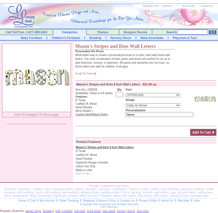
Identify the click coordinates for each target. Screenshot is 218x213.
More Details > (84, 110)
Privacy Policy (148, 200)
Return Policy (107, 200)
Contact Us (207, 6)
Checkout (167, 6)
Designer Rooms (135, 32)
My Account (188, 6)
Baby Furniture (31, 37)
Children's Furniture (66, 37)
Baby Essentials (152, 37)
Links (196, 200)
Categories (70, 32)
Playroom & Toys (185, 37)
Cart (33, 200)
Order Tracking (69, 200)
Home (22, 200)
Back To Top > (83, 173)
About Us (167, 200)
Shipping (88, 200)
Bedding (95, 37)
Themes (102, 32)
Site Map (183, 200)
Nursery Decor (121, 37)
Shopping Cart (150, 6)
